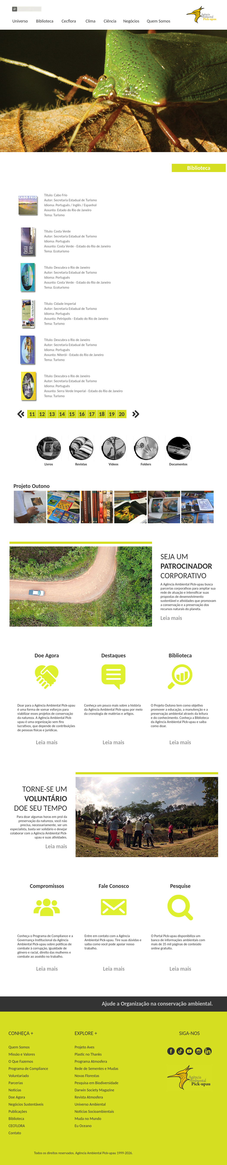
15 (72, 414)
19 (111, 414)
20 (121, 414)
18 (102, 414)
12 (42, 414)
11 (32, 414)
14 (62, 414)
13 (52, 414)
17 (92, 414)
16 (82, 414)
